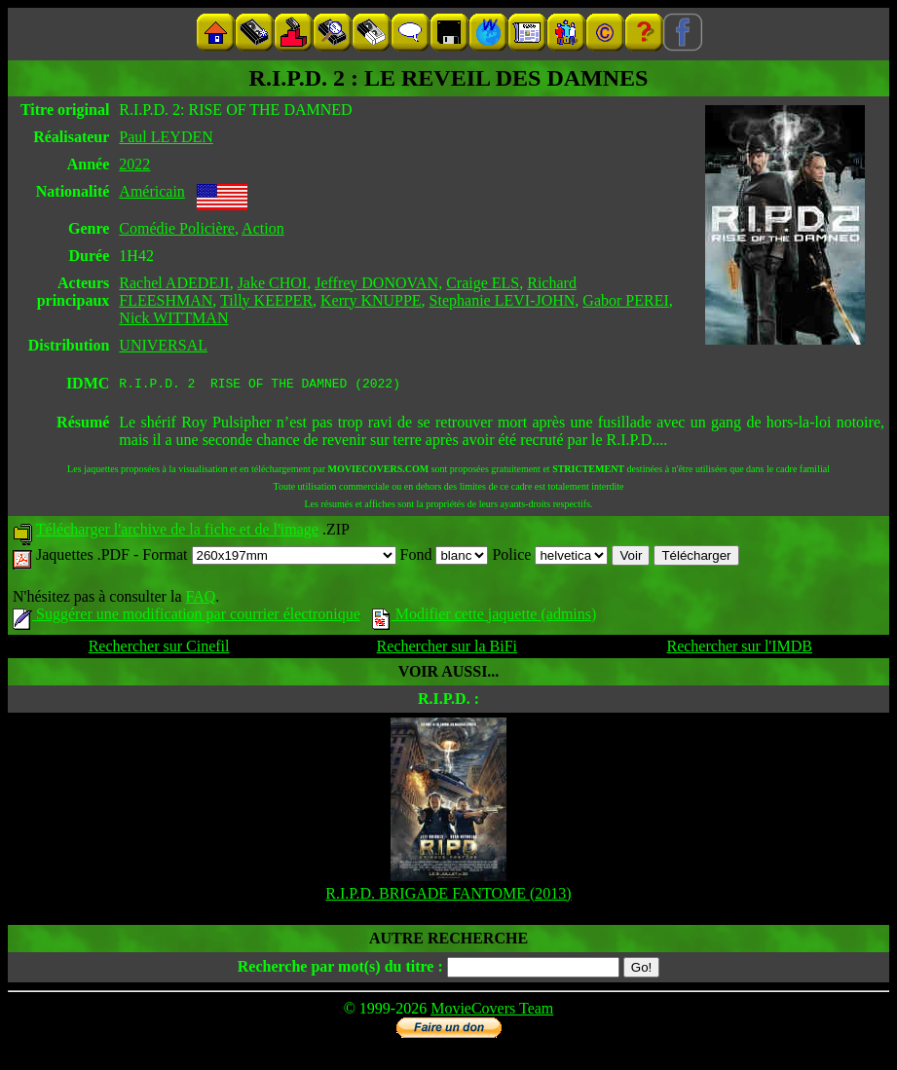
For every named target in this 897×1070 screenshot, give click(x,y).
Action (263, 228)
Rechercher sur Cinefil (159, 649)
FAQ (200, 599)
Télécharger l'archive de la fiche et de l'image (177, 532)
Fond (444, 557)
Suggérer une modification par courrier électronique (186, 617)
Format (268, 557)
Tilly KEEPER (266, 300)
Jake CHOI (273, 283)
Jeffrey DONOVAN (376, 283)
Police (550, 557)
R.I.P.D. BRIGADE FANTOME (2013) (448, 896)
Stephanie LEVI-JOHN (503, 300)
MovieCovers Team (491, 1011)
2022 (134, 164)
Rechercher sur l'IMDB (739, 649)
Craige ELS (482, 283)
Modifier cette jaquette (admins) (484, 617)
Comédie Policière (177, 228)
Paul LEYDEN (165, 137)
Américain (152, 191)
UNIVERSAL (163, 345)
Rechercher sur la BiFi (447, 649)
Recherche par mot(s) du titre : (340, 969)
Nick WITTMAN (173, 318)
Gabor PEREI (625, 300)
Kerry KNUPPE (371, 300)
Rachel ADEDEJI (174, 283)
